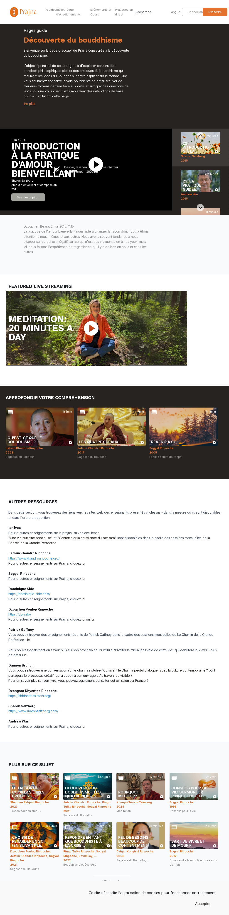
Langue (175, 12)
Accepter (203, 903)
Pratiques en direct (124, 12)
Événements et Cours (100, 12)
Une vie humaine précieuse (30, 538)
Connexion (195, 12)
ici (83, 563)
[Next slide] (200, 207)
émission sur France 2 (132, 680)
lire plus (29, 104)
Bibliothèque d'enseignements (68, 12)
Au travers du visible (114, 675)
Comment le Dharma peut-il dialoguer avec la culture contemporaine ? (155, 670)
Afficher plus (112, 882)
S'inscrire (215, 12)
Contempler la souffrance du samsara (87, 538)
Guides (50, 9)
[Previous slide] (200, 135)
